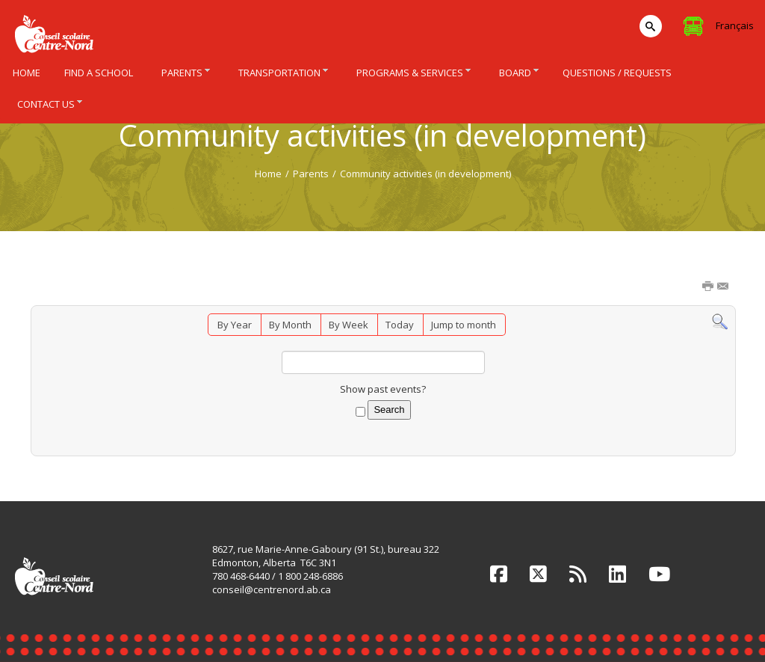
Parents (311, 173)
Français (735, 25)
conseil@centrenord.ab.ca (271, 589)
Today (399, 324)
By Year (234, 324)
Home (268, 173)
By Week (348, 324)
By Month (290, 324)
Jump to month (463, 324)
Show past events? (383, 389)
